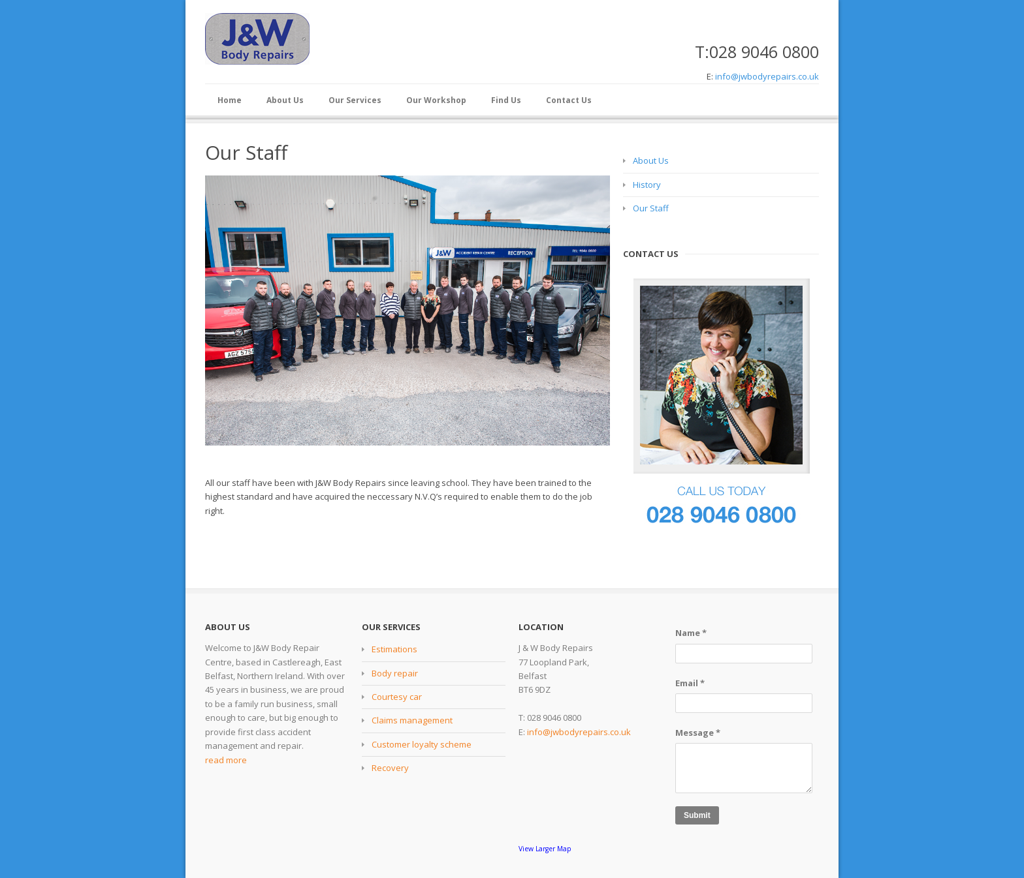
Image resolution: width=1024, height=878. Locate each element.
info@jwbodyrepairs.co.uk (767, 76)
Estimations (394, 649)
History (647, 184)
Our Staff (651, 208)
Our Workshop (436, 100)
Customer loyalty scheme (422, 744)
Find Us (506, 100)
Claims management (412, 720)
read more (226, 760)
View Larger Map (545, 848)
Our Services (354, 100)
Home (229, 100)
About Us (285, 100)
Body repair (395, 673)
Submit (697, 815)
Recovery (390, 768)
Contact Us (569, 100)
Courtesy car (397, 697)
